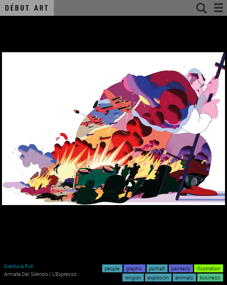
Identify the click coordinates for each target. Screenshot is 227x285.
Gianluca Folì (18, 266)
